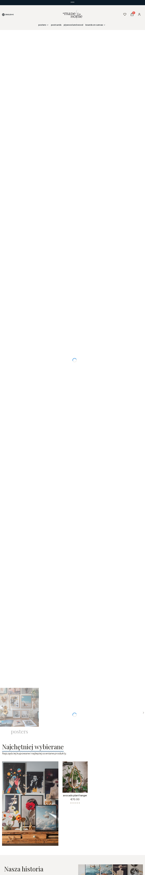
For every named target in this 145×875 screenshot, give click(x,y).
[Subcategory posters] (19, 711)
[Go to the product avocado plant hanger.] (75, 777)
